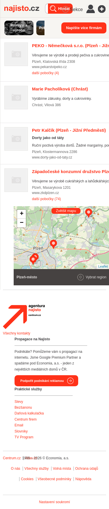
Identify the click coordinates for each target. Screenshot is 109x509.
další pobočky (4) (45, 73)
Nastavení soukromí (54, 502)
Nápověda (83, 479)
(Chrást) (60, 88)
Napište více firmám (84, 28)
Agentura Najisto (24, 317)
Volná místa (62, 469)
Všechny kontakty (16, 333)
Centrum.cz (12, 458)
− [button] (22, 223)
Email (19, 425)
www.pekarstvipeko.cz (49, 67)
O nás (15, 469)
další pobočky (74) (46, 199)
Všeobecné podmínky (54, 479)
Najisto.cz (24, 8)
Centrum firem (26, 419)
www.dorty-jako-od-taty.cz (52, 157)
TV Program (24, 437)
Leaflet (103, 266)
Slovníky (21, 431)
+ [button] (22, 214)
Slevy (19, 402)
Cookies (27, 479)
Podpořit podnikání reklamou (42, 380)
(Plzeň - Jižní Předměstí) (69, 130)
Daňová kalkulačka (29, 413)
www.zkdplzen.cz (45, 193)
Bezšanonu (23, 407)
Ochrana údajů (86, 469)
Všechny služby (37, 469)
